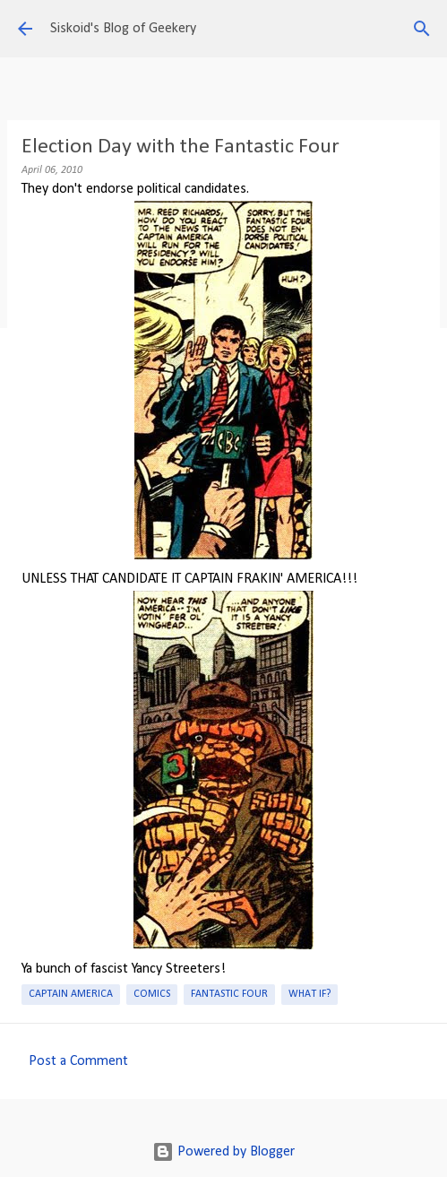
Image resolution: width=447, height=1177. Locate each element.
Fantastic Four (229, 994)
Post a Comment (78, 1061)
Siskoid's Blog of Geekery (123, 29)
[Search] (422, 28)
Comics (151, 994)
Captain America (71, 994)
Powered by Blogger (223, 1152)
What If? (309, 994)
